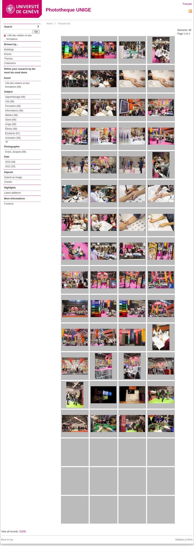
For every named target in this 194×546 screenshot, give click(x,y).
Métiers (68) (11, 115)
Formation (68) (13, 106)
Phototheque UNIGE (68, 9)
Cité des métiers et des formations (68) (17, 85)
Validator (179, 539)
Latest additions (12, 192)
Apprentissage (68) (15, 97)
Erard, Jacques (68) (15, 151)
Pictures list (64, 23)
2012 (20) (10, 166)
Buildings (9, 49)
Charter (8, 182)
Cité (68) (9, 101)
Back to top (7, 539)
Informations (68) (14, 110)
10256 (22, 531)
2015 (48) (10, 162)
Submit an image (13, 177)
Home (49, 23)
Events (7, 54)
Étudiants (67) (12, 133)
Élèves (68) (11, 128)
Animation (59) (13, 138)
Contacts (8, 203)
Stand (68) (10, 119)
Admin (189, 539)
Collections (10, 63)
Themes (8, 58)
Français (187, 4)
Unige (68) (10, 124)
